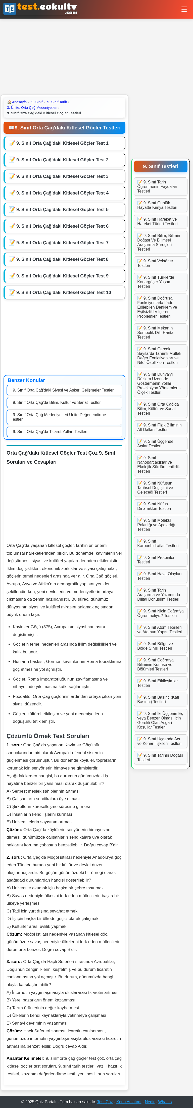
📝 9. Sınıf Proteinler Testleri (155, 559)
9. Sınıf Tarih (57, 102)
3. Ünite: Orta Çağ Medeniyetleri (32, 108)
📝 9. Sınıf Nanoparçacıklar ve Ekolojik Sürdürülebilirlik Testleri (158, 464)
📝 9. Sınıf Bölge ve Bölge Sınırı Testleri (155, 646)
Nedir (150, 1102)
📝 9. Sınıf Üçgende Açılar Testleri (155, 443)
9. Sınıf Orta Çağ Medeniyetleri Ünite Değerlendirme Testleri (58, 417)
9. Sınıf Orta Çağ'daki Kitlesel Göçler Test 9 (62, 275)
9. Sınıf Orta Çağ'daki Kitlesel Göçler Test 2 (62, 159)
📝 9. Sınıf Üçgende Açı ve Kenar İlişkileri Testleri (159, 741)
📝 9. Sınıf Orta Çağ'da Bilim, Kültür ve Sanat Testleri (158, 408)
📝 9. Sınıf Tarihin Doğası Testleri (160, 757)
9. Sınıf (36, 102)
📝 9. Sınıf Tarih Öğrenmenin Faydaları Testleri (157, 186)
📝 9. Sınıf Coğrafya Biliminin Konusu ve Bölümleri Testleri (155, 664)
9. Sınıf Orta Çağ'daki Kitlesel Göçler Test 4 (62, 193)
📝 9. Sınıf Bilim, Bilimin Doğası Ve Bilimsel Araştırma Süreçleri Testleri (158, 242)
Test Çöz (105, 1102)
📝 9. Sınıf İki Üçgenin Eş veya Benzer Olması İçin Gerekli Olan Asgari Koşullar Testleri (160, 720)
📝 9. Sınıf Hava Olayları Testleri (159, 576)
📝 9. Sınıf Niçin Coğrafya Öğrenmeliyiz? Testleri (160, 613)
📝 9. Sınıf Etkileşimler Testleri (157, 683)
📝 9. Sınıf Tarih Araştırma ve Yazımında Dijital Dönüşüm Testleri (158, 594)
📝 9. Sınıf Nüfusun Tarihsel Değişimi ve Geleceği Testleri (155, 487)
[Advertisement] (96, 56)
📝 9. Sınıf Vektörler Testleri (155, 263)
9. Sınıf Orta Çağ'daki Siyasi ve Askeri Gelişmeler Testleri (64, 390)
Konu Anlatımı (128, 1102)
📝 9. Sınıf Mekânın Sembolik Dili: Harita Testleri (155, 332)
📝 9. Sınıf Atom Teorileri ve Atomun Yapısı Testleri (159, 629)
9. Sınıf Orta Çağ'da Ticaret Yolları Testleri (50, 431)
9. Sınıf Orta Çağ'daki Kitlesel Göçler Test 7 (62, 242)
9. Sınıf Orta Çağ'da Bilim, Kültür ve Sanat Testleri (57, 402)
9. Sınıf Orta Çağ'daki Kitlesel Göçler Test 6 (62, 226)
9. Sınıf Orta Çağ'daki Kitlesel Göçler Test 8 (62, 259)
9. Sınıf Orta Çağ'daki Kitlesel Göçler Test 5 (62, 209)
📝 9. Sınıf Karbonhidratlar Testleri (157, 543)
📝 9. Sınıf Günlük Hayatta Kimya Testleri (157, 205)
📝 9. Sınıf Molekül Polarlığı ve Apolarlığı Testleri (156, 525)
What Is (165, 1102)
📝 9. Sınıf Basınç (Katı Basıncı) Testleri (158, 699)
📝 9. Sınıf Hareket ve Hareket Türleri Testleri (157, 221)
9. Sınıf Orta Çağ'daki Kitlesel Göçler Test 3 (62, 176)
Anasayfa (17, 102)
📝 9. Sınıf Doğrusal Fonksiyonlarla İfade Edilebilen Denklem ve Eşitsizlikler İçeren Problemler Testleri (157, 307)
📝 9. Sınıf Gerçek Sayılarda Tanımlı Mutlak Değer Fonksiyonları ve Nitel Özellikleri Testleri (159, 356)
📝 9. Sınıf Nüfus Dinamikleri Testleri (154, 506)
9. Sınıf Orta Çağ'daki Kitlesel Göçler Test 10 (63, 292)
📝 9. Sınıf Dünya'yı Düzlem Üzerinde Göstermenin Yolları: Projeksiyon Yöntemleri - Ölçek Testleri (159, 383)
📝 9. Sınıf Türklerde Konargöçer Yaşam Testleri (155, 281)
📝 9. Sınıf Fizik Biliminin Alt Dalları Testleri (159, 427)
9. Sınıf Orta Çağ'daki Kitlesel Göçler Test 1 (62, 143)
